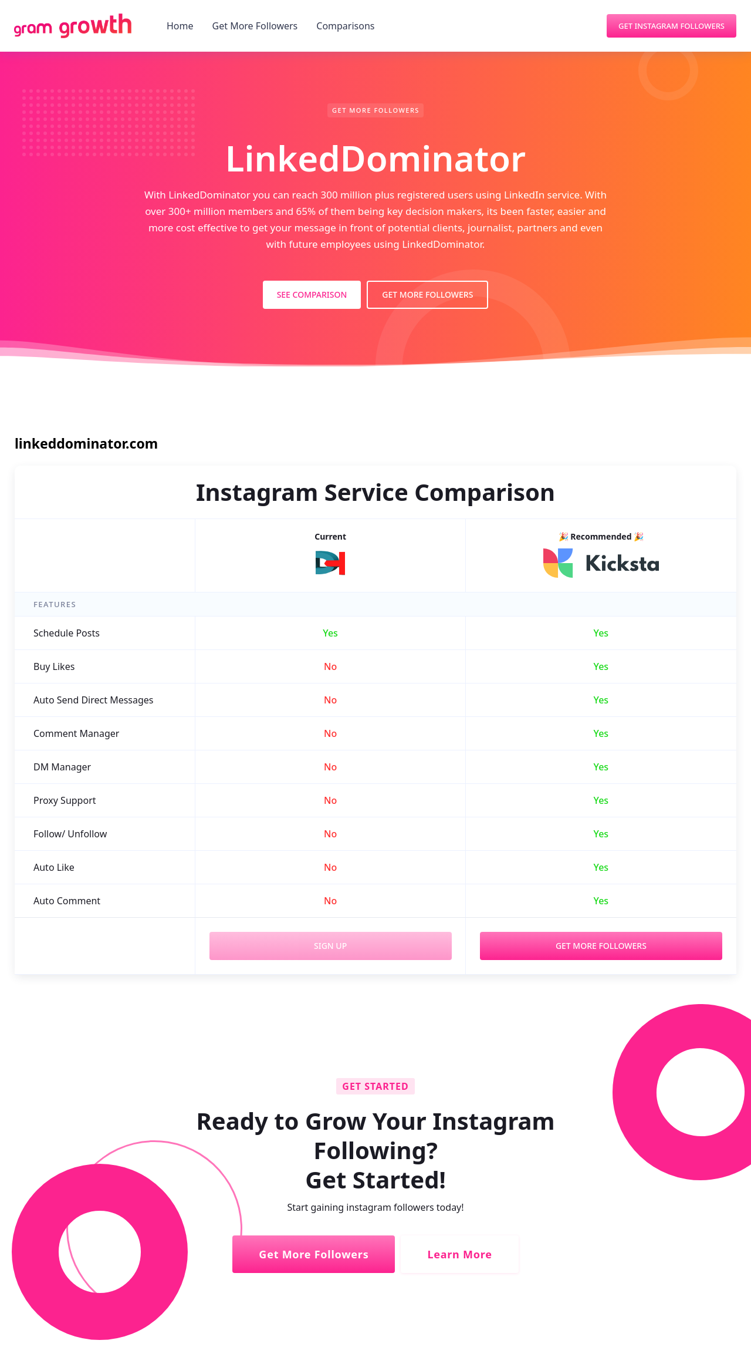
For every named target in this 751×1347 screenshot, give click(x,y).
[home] (73, 26)
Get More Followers (255, 25)
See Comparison (312, 294)
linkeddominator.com (86, 443)
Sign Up (330, 945)
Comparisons (345, 25)
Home (180, 25)
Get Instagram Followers (671, 26)
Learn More (459, 1254)
